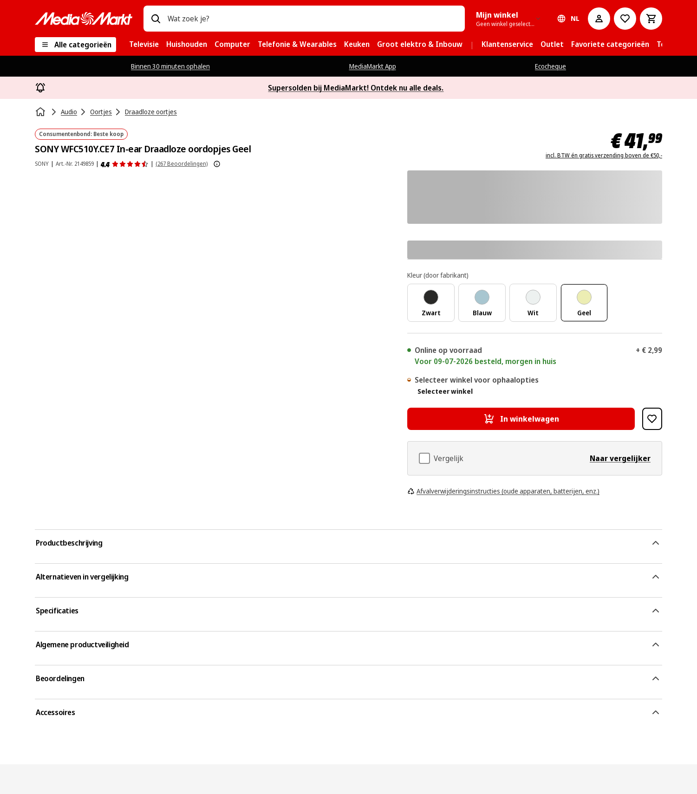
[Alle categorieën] (75, 44)
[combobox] (312, 19)
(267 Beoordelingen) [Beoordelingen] (182, 164)
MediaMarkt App (372, 66)
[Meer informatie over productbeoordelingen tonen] (216, 163)
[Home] (41, 111)
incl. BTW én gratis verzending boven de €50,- (604, 155)
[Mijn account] (599, 18)
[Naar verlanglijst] (625, 18)
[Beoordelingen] (125, 163)
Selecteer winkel (445, 391)
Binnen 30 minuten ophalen (170, 66)
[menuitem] (144, 44)
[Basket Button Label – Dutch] (651, 18)
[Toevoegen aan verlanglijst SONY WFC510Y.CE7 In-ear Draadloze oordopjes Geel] (652, 419)
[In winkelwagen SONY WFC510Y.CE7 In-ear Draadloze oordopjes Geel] (521, 419)
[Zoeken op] (155, 18)
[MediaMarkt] (83, 18)
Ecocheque (550, 66)
